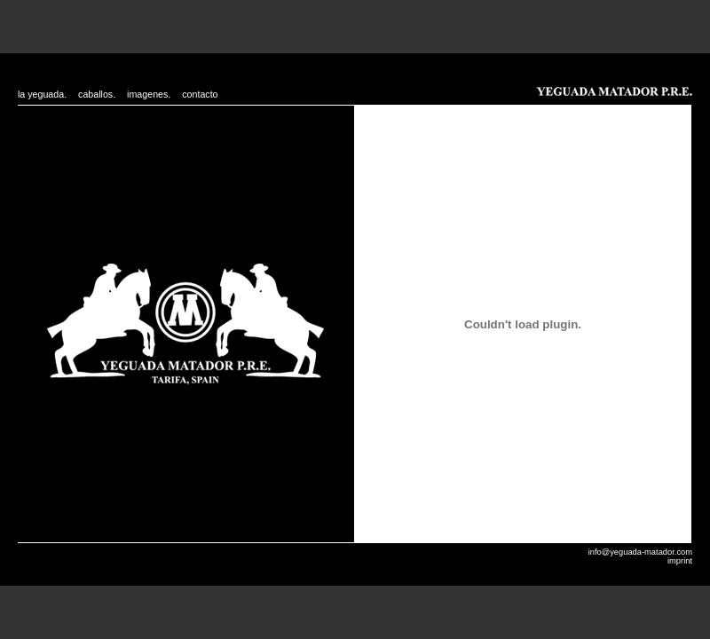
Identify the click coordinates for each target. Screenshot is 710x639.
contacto (199, 94)
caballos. (96, 94)
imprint (679, 560)
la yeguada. (42, 94)
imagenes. (148, 94)
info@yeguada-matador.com (640, 552)
